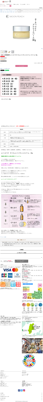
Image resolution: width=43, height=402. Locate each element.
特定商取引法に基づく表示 (4, 396)
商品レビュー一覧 (25, 375)
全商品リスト (2, 399)
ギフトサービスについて (4, 386)
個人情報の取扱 (2, 398)
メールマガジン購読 (25, 374)
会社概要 (23, 381)
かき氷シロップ (2, 374)
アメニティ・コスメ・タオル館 (7, 10)
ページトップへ (41, 257)
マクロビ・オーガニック (4, 376)
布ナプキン (2, 373)
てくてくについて (25, 316)
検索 (10, 6)
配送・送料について (3, 383)
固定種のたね (2, 375)
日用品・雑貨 (8, 9)
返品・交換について (3, 385)
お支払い (2, 264)
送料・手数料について (25, 264)
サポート (2, 381)
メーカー (4, 9)
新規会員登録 (24, 372)
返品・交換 (2, 316)
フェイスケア (14, 10)
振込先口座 (13, 281)
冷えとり (1, 372)
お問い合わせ (2, 394)
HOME (1, 9)
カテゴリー (2, 370)
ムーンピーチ (12, 9)
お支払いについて (3, 384)
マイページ (24, 370)
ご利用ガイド (12, 288)
